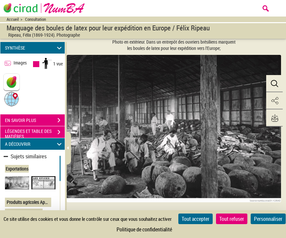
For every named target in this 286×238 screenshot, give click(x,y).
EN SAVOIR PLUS (35, 120)
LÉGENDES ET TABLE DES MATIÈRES (35, 133)
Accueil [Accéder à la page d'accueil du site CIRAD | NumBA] (13, 19)
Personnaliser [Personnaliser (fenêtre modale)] (268, 218)
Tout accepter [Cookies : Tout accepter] (195, 218)
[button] (11, 99)
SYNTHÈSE (34, 48)
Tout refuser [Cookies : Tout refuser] (231, 218)
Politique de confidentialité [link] (144, 229)
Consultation (35, 19)
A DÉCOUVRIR (34, 144)
